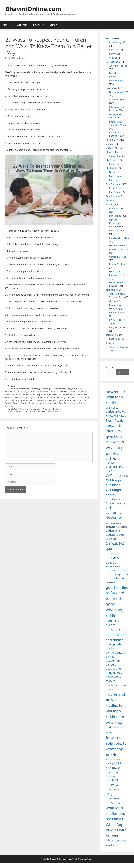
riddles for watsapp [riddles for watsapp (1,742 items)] (115, 708)
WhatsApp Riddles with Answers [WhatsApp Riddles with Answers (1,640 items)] (116, 830)
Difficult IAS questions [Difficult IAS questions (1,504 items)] (115, 546)
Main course (115, 176)
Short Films (115, 155)
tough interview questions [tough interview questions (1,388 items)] (113, 798)
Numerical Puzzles (118, 249)
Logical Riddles (117, 230)
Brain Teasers (116, 208)
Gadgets (113, 301)
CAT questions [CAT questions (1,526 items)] (117, 475)
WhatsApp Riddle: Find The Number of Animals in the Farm (34, 409)
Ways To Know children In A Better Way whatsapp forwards (54, 391)
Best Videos (112, 61)
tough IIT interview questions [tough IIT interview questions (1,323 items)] (112, 784)
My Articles (111, 159)
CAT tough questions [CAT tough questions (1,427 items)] (113, 482)
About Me (7, 24)
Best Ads (113, 49)
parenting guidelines (48, 388)
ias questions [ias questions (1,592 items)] (116, 629)
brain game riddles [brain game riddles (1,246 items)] (113, 460)
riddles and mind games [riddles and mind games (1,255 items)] (117, 687)
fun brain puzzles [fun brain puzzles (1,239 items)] (116, 570)
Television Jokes (114, 334)
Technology (112, 289)
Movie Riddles (116, 245)
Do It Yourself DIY (118, 92)
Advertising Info (117, 42)
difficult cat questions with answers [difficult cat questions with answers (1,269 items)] (115, 535)
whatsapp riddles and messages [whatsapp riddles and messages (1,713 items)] (115, 813)
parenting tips (65, 388)
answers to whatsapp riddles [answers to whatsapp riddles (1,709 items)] (115, 397)
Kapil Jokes (114, 338)
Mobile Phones (117, 312)
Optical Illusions (117, 256)
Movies (109, 151)
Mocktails (114, 180)
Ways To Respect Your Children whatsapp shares (26, 403)
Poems (112, 163)
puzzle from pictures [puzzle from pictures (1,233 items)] (113, 662)
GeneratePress (85, 858)
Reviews (110, 200)
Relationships (113, 196)
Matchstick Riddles (119, 237)
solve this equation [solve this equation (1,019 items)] (115, 759)
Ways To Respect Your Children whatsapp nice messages (62, 400)
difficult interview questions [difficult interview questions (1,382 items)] (113, 557)
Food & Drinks (113, 139)
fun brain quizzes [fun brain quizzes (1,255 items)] (117, 574)
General (11, 386)
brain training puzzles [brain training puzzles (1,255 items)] (114, 469)
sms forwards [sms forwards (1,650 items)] (113, 735)
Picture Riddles (117, 264)
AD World (111, 38)
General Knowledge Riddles (115, 223)
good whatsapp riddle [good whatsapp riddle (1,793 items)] (115, 609)
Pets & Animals (113, 184)
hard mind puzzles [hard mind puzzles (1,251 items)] (112, 623)
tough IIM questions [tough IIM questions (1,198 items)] (112, 774)
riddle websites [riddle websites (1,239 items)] (115, 727)
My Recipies (112, 168)
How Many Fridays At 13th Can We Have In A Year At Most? (34, 411)
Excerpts (110, 87)
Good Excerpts (116, 99)
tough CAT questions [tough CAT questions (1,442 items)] (113, 765)
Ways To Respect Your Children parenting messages (52, 397)
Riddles (109, 204)
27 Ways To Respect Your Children (23, 388)
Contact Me (55, 24)
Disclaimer (22, 24)
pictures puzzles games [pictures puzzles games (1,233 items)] (116, 654)
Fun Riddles (115, 215)
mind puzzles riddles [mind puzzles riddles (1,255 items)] (114, 646)
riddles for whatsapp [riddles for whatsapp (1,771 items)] (115, 719)
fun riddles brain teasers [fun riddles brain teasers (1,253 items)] (116, 580)
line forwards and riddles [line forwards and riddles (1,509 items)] (116, 637)
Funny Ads (114, 53)
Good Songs (112, 147)
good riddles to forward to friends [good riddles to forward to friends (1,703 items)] (117, 593)
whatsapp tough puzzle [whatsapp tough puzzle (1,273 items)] (116, 842)
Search (109, 367)
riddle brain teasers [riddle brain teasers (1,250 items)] (113, 679)
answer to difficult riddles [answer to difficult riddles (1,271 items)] (115, 409)
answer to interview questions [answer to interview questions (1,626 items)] (114, 431)
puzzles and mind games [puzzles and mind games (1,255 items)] (114, 671)
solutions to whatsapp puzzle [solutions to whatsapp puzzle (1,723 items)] (116, 749)
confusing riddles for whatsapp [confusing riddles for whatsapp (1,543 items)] (114, 517)
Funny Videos (116, 80)
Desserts (113, 172)
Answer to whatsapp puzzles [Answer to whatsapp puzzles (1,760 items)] (115, 447)
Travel (109, 342)
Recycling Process (118, 327)
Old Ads (113, 57)
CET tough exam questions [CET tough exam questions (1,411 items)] (113, 494)
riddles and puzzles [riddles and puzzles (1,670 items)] (115, 697)
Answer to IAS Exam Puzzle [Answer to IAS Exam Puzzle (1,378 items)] (116, 418)
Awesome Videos (118, 65)
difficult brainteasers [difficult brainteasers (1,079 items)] (116, 526)
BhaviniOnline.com (33, 9)
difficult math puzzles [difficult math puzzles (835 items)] (113, 567)
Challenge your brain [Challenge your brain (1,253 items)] (115, 505)
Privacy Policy (38, 24)
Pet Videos (114, 192)
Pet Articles (115, 188)
